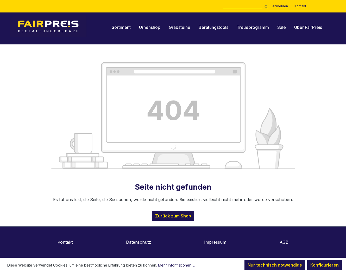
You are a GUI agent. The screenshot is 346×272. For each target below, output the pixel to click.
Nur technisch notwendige (275, 265)
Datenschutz (138, 242)
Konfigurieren (324, 265)
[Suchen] (265, 6)
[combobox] (242, 6)
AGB (284, 242)
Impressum (215, 242)
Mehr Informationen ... (176, 265)
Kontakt (300, 6)
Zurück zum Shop (173, 215)
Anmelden (280, 6)
